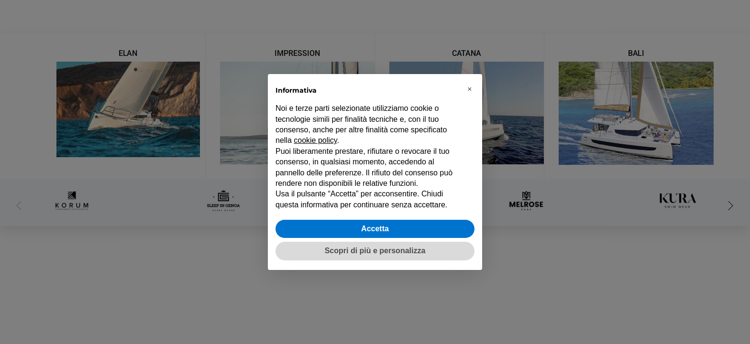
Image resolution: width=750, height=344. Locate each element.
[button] (469, 89)
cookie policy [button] (315, 140)
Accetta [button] (375, 229)
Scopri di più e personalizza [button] (375, 251)
